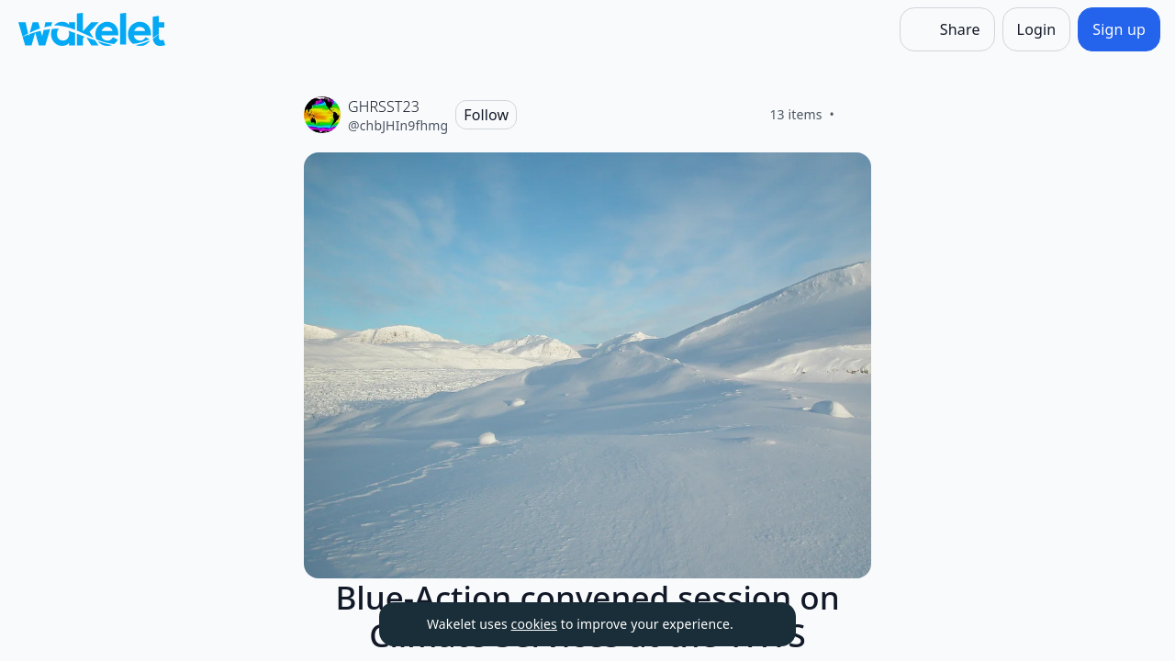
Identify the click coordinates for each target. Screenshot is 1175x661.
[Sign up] (1119, 29)
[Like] (856, 114)
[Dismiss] (759, 624)
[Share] (947, 29)
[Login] (1036, 29)
